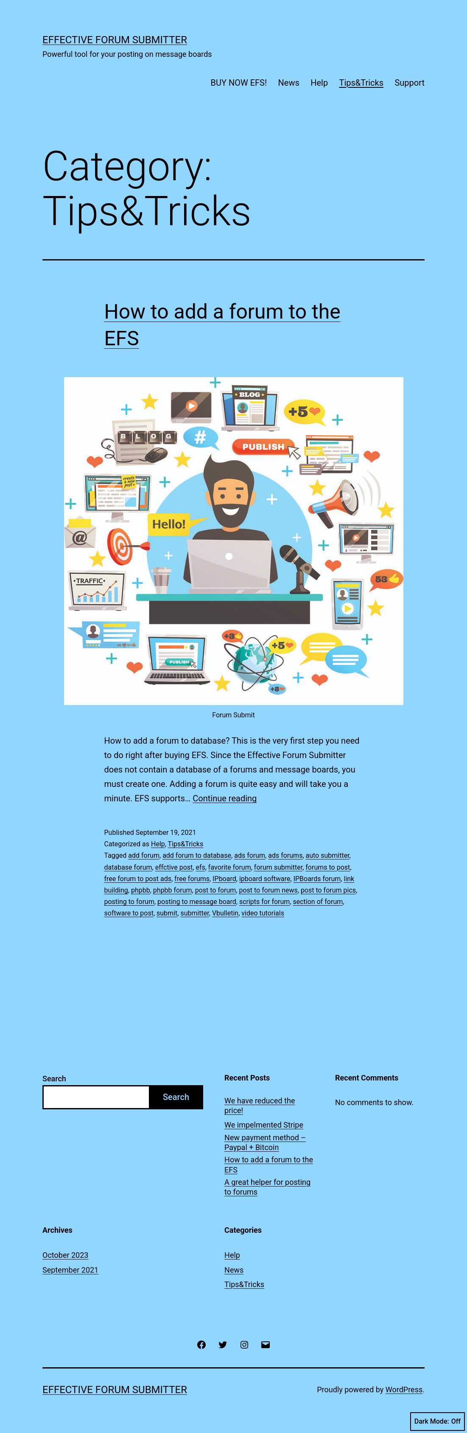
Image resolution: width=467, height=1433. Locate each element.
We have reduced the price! (259, 1105)
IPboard (224, 879)
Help (319, 83)
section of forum (318, 902)
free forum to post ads (137, 879)
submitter (194, 913)
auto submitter (328, 855)
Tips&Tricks (361, 83)
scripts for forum (264, 902)
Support (409, 83)
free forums (192, 879)
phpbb (140, 890)
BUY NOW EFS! (239, 83)
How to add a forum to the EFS (268, 1164)
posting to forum (129, 902)
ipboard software (265, 879)
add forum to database (196, 855)
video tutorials (262, 913)
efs (200, 867)
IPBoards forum (317, 879)
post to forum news (268, 890)
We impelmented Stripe (263, 1124)
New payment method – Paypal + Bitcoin (265, 1142)
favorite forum (229, 867)
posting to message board (196, 902)
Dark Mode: (437, 1421)
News (288, 83)
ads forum (249, 855)
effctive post (174, 867)
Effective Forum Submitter (114, 40)
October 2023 (65, 1255)
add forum (143, 855)
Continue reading (225, 798)
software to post (129, 913)
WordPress (404, 1389)
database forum (128, 867)
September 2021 (70, 1269)
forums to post (327, 867)
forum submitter (278, 867)
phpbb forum (172, 890)
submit (167, 913)
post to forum (215, 890)
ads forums (285, 855)
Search (54, 1078)
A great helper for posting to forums (267, 1187)
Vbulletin (225, 913)
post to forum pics (328, 890)
